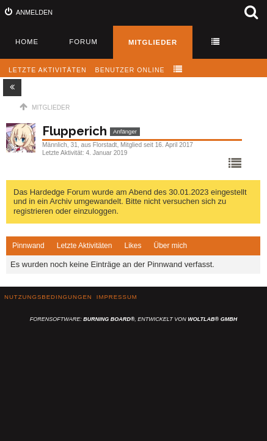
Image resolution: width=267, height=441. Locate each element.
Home (26, 41)
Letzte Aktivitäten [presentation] (84, 245)
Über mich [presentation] (170, 245)
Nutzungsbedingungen (48, 296)
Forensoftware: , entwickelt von (133, 319)
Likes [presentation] (132, 245)
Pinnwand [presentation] (28, 245)
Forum (83, 41)
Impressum (117, 296)
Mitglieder (152, 42)
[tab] (28, 246)
